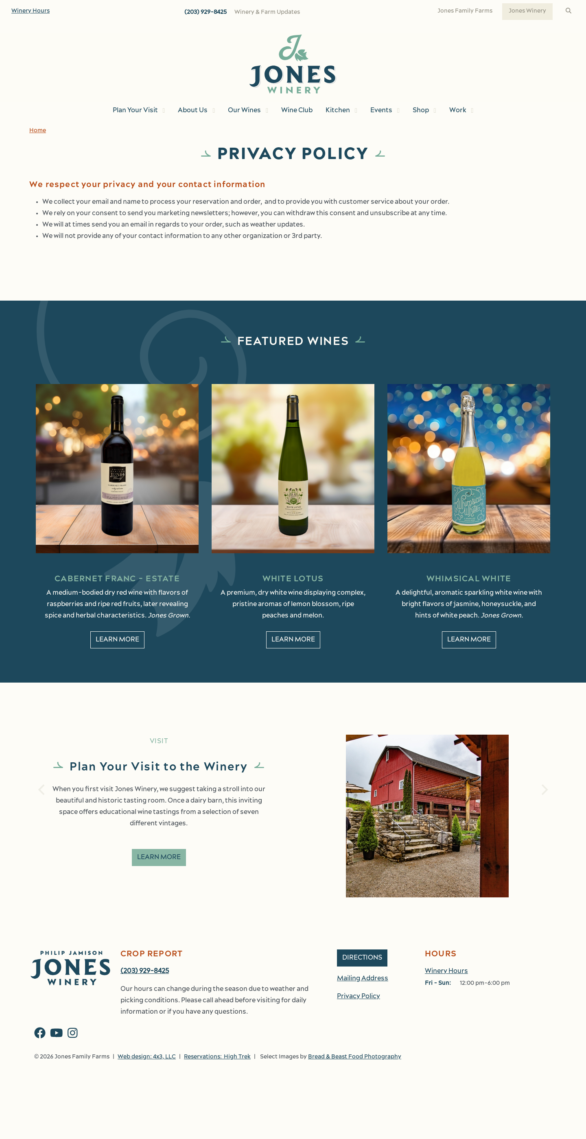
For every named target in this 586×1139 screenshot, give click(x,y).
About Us (193, 110)
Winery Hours (30, 11)
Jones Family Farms (464, 11)
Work (457, 110)
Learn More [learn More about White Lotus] (293, 640)
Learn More (159, 857)
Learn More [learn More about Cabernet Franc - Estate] (117, 640)
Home (37, 131)
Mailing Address (362, 978)
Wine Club (297, 110)
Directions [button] (362, 958)
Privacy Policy (358, 996)
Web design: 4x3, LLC (147, 1057)
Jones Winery (527, 11)
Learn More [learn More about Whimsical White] (469, 640)
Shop (421, 110)
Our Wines (244, 110)
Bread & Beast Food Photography (354, 1057)
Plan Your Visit (135, 110)
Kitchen (338, 110)
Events (381, 110)
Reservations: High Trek (217, 1057)
